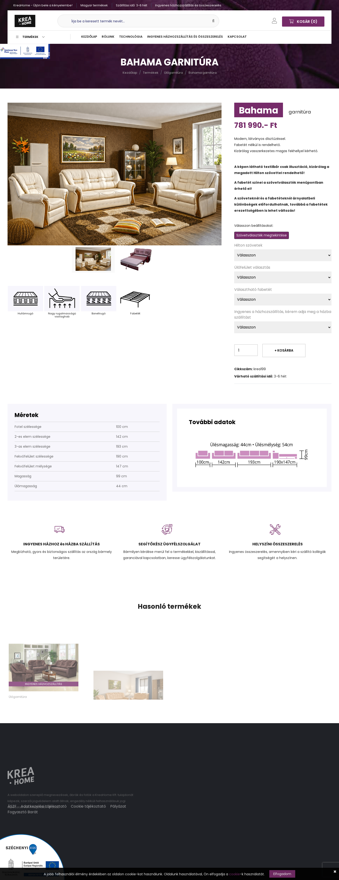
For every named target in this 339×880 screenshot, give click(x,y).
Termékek (30, 37)
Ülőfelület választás (252, 267)
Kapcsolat (237, 36)
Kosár (303, 20)
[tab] (93, 259)
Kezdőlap (89, 36)
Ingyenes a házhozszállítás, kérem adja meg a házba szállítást (282, 314)
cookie (234, 874)
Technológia (130, 36)
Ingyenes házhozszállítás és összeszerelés (185, 36)
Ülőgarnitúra (173, 72)
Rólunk (108, 36)
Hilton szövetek (248, 245)
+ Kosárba (283, 350)
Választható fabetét (253, 289)
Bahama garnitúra (203, 72)
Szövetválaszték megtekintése (261, 235)
